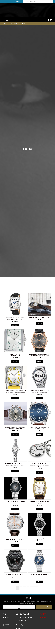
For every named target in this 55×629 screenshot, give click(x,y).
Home (4, 135)
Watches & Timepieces (13, 135)
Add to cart (15, 437)
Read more (39, 436)
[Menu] (7, 132)
